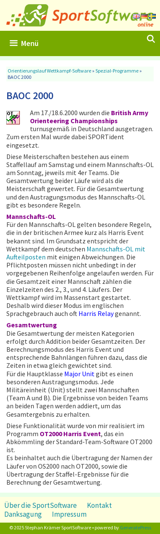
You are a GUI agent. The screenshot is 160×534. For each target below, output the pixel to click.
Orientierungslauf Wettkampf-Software (49, 70)
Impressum (69, 514)
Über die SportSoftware (40, 505)
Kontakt (99, 505)
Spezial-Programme (116, 70)
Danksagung (23, 514)
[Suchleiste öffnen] (151, 39)
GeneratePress (135, 527)
